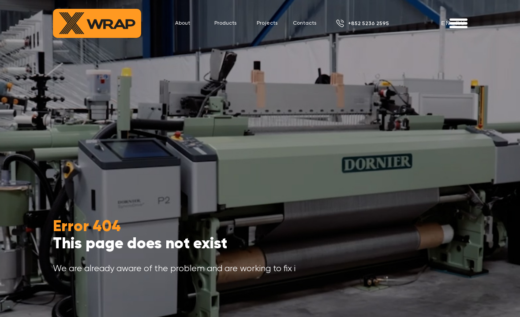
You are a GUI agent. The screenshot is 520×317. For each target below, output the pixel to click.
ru (460, 23)
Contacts (304, 23)
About (182, 23)
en (446, 23)
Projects (267, 23)
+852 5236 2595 (368, 23)
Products (225, 23)
